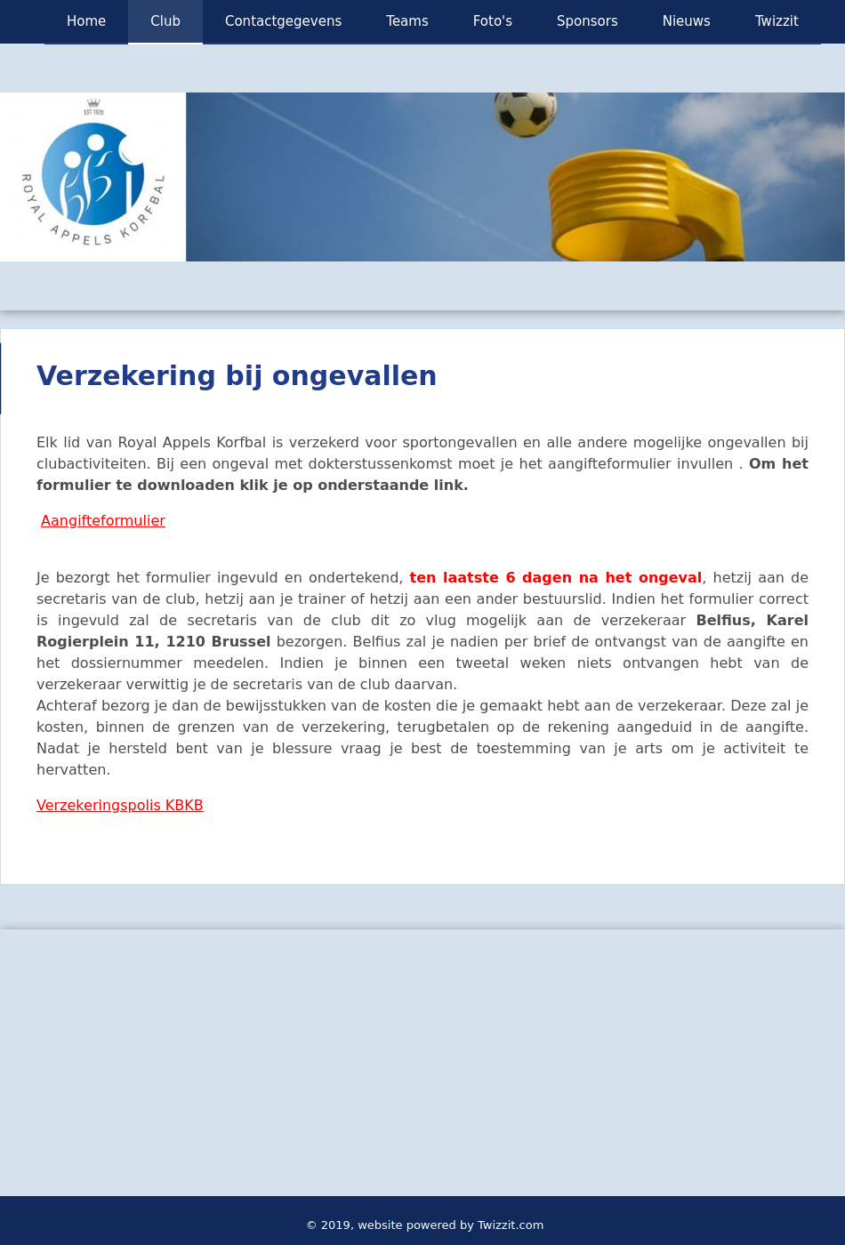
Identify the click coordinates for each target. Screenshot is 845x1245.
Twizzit (777, 21)
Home (86, 21)
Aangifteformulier (103, 520)
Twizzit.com (510, 1225)
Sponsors (587, 21)
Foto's (492, 21)
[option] (422, 177)
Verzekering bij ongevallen (237, 375)
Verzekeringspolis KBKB (120, 805)
